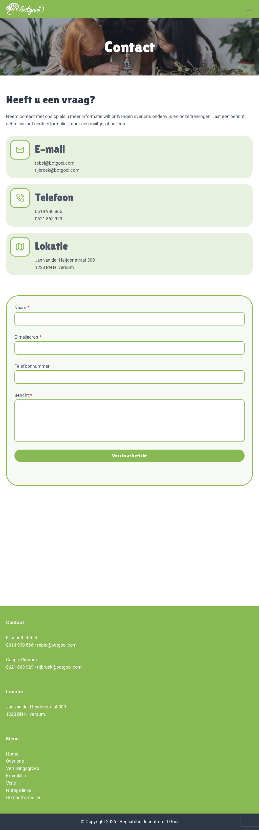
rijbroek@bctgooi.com (59, 667)
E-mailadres (27, 337)
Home (12, 754)
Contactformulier (23, 797)
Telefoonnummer (32, 366)
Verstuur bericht (129, 455)
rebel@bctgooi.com (57, 645)
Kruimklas (16, 775)
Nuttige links (18, 790)
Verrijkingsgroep (22, 768)
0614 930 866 (19, 645)
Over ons (15, 761)
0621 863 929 (19, 667)
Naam (22, 307)
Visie (11, 783)
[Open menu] (248, 9)
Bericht (23, 395)
